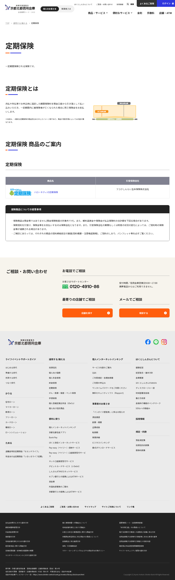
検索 (132, 4)
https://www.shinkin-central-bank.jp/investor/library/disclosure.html (58, 574)
